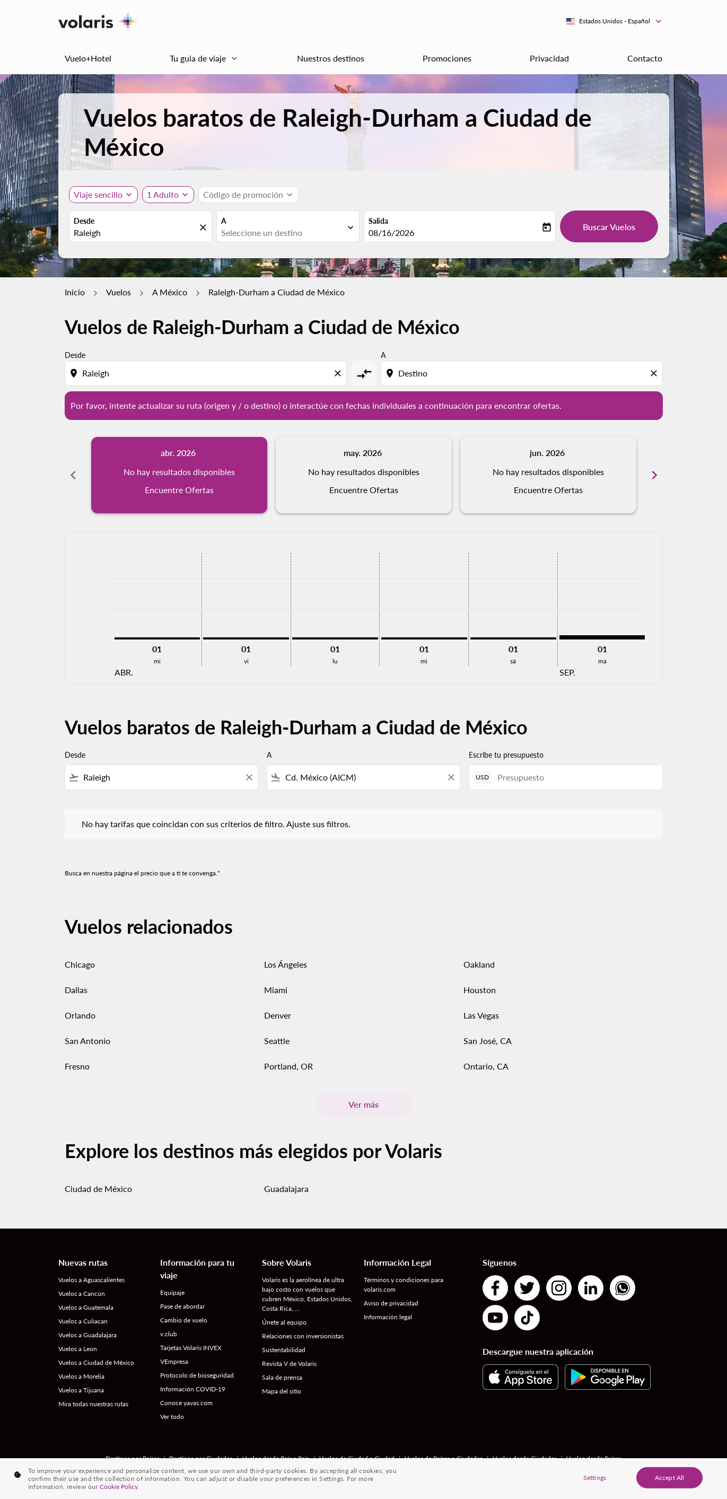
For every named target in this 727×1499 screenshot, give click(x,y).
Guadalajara (286, 1189)
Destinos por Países (133, 1458)
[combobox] (135, 232)
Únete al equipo (284, 1322)
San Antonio (87, 1041)
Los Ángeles (285, 964)
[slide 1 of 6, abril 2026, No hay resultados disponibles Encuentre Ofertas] (179, 475)
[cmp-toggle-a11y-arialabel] (363, 373)
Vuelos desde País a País (275, 1458)
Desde (84, 220)
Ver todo (172, 1417)
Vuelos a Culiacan (83, 1321)
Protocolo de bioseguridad (197, 1375)
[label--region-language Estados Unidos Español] (614, 21)
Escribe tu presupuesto (506, 754)
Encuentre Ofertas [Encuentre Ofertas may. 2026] (363, 490)
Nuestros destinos (330, 58)
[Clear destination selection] (655, 373)
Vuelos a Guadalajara (87, 1335)
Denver (277, 1015)
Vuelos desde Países (593, 1458)
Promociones (447, 58)
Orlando (80, 1015)
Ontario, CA (486, 1066)
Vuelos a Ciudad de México (96, 1362)
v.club (168, 1334)
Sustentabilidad (283, 1350)
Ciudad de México (98, 1189)
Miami (275, 990)
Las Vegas (481, 1015)
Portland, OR (288, 1066)
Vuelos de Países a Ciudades (444, 1458)
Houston (479, 990)
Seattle (277, 1041)
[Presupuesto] (574, 777)
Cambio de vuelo (183, 1320)
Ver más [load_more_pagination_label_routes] (363, 1104)
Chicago (80, 964)
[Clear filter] (249, 777)
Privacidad (549, 58)
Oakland (479, 964)
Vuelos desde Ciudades (525, 1458)
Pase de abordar (182, 1306)
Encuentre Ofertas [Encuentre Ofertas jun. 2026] (548, 490)
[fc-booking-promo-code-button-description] (243, 194)
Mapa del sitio (281, 1391)
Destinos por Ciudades (200, 1458)
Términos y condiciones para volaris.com (403, 1284)
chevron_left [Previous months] (73, 475)
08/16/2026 (391, 232)
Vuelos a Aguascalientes (91, 1280)
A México (169, 292)
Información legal (388, 1317)
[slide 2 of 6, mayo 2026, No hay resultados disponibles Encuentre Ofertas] (364, 475)
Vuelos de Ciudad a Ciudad (357, 1458)
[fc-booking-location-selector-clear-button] (205, 227)
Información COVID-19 (192, 1389)
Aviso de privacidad (391, 1303)
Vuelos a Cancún (81, 1294)
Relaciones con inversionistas (303, 1336)
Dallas (76, 990)
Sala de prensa (282, 1377)
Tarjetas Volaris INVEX (191, 1348)
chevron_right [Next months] (654, 475)
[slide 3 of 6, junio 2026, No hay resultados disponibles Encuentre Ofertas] (548, 475)
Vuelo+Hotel (88, 58)
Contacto (644, 58)
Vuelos (118, 292)
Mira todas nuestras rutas (93, 1404)
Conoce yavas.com (186, 1403)
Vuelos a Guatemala (85, 1307)
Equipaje (172, 1292)
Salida (378, 220)
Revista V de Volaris (289, 1363)
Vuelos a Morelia (81, 1376)
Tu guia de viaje (206, 58)
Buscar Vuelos (609, 227)
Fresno (77, 1066)
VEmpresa (174, 1361)
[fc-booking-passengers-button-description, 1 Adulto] (163, 194)
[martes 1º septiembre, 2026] (602, 637)
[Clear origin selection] (339, 373)
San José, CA (487, 1041)
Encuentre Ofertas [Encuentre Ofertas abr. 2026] (179, 490)
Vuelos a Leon (77, 1349)
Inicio (75, 292)
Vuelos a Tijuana (81, 1390)
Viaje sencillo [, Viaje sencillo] (98, 194)
